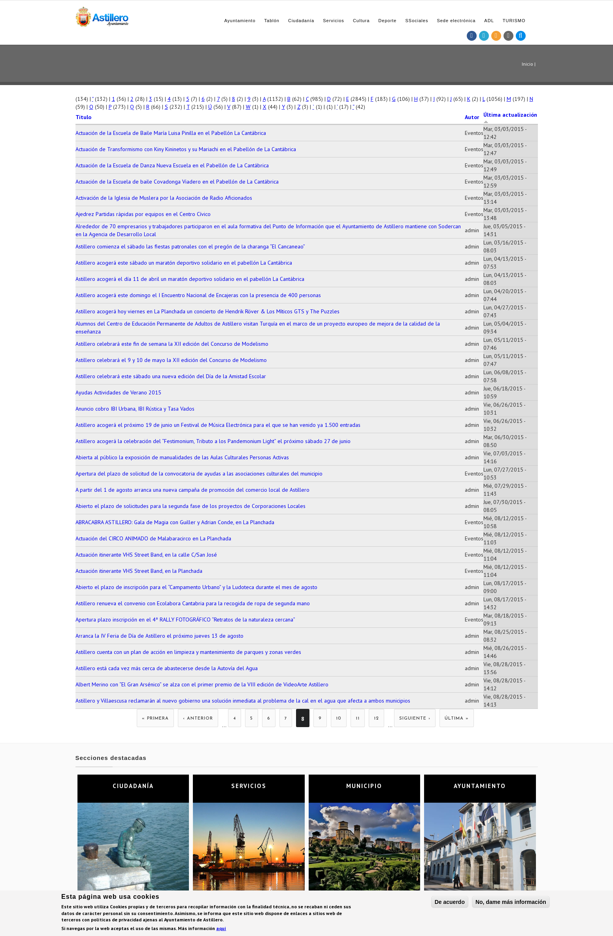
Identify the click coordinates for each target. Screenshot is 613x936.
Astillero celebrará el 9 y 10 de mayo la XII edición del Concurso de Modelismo (171, 360)
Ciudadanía (301, 20)
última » (457, 718)
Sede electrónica (456, 20)
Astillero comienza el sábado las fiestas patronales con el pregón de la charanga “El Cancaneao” (190, 246)
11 (358, 718)
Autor (472, 117)
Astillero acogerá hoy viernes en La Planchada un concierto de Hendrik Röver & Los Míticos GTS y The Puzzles (207, 311)
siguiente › (414, 718)
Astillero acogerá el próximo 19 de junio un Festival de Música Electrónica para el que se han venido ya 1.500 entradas (217, 424)
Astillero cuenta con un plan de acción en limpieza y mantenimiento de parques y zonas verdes (188, 652)
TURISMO (514, 20)
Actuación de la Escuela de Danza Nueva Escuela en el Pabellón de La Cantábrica (172, 165)
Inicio (527, 64)
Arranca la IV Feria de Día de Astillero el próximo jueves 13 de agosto (159, 635)
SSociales (416, 20)
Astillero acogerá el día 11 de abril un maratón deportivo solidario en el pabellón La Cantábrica (189, 278)
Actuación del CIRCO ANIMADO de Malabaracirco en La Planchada (153, 538)
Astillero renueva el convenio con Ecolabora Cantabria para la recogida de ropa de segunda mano (192, 603)
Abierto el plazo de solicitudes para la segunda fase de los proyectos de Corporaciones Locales (190, 506)
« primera (155, 718)
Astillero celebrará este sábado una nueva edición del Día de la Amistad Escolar (170, 376)
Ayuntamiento (239, 20)
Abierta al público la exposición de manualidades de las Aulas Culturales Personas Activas (182, 457)
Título (83, 117)
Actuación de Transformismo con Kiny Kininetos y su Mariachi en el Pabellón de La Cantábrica (185, 149)
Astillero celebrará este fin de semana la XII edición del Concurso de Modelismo (171, 343)
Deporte (387, 20)
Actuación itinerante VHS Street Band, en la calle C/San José (146, 554)
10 (338, 718)
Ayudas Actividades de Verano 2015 (118, 392)
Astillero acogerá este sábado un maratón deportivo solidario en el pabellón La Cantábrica (183, 262)
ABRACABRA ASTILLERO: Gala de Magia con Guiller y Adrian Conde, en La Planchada (174, 522)
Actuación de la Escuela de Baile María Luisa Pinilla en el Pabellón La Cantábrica (170, 132)
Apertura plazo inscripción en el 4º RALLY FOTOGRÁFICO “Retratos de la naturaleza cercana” (185, 619)
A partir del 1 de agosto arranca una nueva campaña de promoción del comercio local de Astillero (192, 489)
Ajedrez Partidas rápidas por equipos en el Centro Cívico (143, 214)
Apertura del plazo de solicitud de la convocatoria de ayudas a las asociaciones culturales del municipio (199, 473)
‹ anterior (198, 718)
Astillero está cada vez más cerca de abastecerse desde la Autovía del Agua (166, 668)
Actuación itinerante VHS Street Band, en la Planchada (138, 570)
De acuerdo (450, 903)
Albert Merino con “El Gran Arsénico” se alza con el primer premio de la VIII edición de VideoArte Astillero (201, 684)
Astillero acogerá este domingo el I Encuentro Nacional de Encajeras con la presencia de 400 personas (198, 295)
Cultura (361, 20)
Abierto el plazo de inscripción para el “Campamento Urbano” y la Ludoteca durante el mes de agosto (196, 587)
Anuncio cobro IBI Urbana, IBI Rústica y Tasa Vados (134, 408)
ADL (489, 20)
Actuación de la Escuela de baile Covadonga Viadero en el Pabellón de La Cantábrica (177, 181)
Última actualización (510, 117)
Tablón (271, 20)
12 (376, 718)
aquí (221, 929)
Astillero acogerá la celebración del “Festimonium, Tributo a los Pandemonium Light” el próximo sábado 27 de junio (213, 441)
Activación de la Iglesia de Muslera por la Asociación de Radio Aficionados (163, 197)
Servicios (333, 20)
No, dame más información (510, 903)
